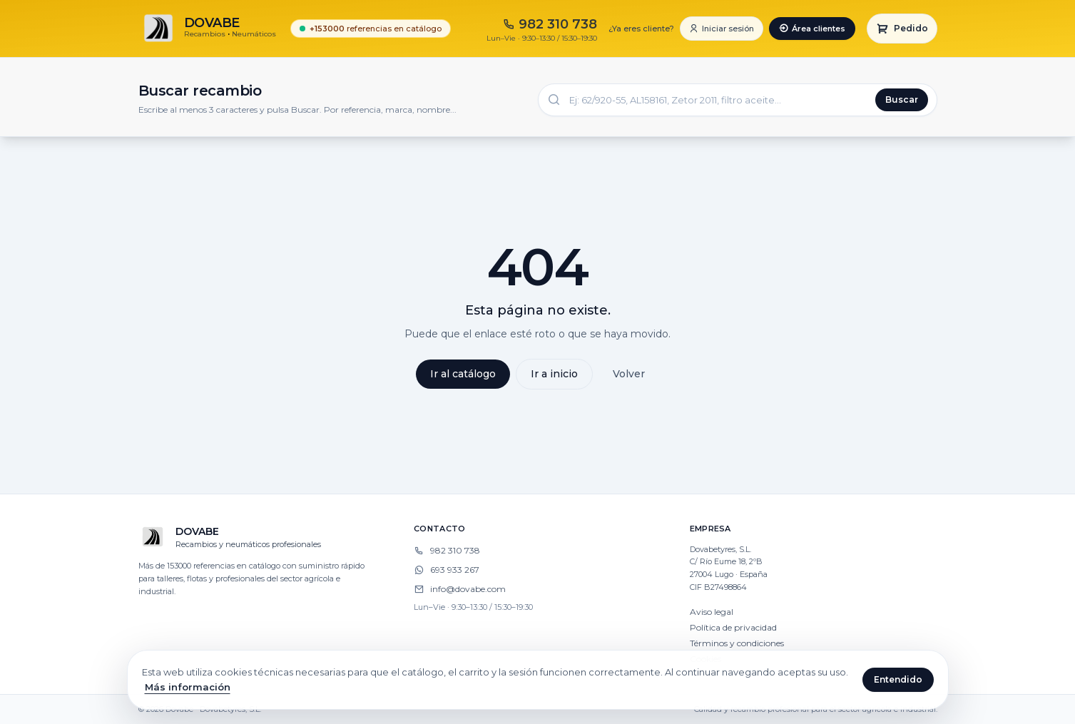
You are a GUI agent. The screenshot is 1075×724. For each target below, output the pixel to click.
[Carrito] (902, 29)
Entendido (898, 679)
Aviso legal (711, 611)
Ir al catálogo (463, 373)
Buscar (901, 99)
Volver (629, 373)
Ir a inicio (554, 373)
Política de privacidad (733, 627)
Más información (187, 687)
